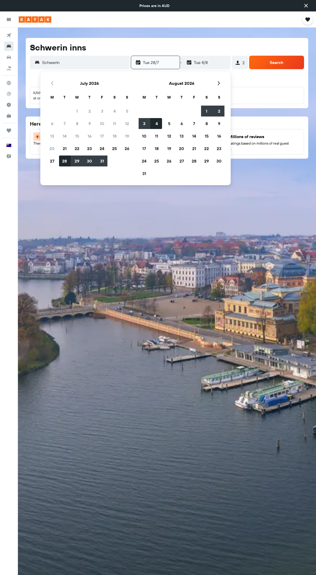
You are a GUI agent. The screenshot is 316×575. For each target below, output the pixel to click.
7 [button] (64, 123)
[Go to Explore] (9, 83)
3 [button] (102, 111)
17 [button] (102, 136)
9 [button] (89, 123)
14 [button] (65, 136)
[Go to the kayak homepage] (35, 19)
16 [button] (90, 136)
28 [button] (64, 161)
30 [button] (89, 161)
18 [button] (115, 136)
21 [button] (65, 148)
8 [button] (77, 123)
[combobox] (85, 62)
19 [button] (127, 136)
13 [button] (52, 136)
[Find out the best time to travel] (9, 105)
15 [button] (77, 136)
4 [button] (114, 111)
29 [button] (77, 161)
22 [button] (77, 148)
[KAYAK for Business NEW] (9, 116)
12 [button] (127, 123)
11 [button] (114, 123)
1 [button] (77, 111)
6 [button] (52, 123)
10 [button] (102, 123)
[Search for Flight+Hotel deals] (9, 68)
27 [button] (52, 161)
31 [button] (102, 161)
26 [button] (127, 148)
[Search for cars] (9, 57)
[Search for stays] (9, 46)
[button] (306, 5)
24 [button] (102, 148)
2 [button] (89, 111)
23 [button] (89, 148)
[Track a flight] (9, 94)
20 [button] (52, 148)
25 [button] (114, 148)
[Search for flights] (9, 35)
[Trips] (9, 130)
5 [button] (127, 111)
